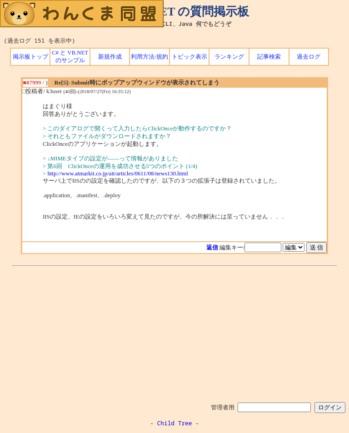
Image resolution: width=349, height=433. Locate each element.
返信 (212, 247)
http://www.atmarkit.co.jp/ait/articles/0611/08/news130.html (117, 173)
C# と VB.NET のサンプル (70, 57)
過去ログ (308, 57)
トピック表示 (189, 57)
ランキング (229, 57)
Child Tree (174, 423)
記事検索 (269, 57)
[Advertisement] (174, 332)
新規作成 (110, 57)
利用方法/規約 (149, 57)
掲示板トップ (30, 57)
